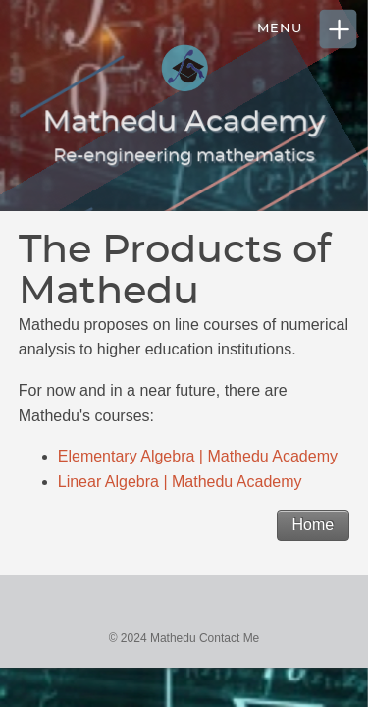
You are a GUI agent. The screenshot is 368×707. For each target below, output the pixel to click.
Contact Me (229, 638)
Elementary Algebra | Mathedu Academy (198, 456)
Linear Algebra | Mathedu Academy (180, 481)
